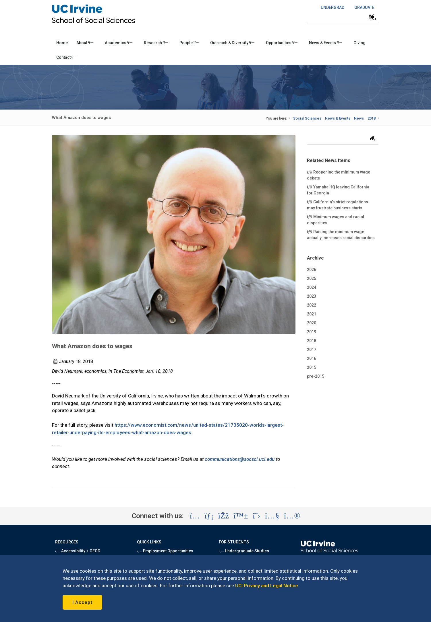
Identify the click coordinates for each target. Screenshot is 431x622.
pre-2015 (315, 376)
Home (62, 42)
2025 (311, 278)
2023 (311, 296)
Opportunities (281, 42)
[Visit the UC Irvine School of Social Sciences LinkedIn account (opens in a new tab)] (208, 516)
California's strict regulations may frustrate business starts (337, 204)
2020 (311, 323)
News (359, 118)
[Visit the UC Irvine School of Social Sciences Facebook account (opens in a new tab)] (223, 516)
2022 (311, 305)
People (189, 42)
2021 (311, 314)
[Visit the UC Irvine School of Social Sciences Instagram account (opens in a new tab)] (195, 516)
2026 (311, 269)
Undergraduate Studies (244, 551)
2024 (311, 287)
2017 (311, 349)
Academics (118, 42)
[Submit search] (372, 17)
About (84, 42)
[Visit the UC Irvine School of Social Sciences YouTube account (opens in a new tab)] (272, 516)
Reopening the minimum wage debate (338, 174)
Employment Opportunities (165, 551)
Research (156, 42)
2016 (311, 358)
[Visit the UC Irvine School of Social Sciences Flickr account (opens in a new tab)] (292, 516)
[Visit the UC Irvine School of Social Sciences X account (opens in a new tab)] (256, 516)
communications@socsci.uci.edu (240, 459)
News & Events (325, 42)
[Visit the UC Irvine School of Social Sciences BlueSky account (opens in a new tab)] (240, 516)
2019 (311, 331)
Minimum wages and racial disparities (335, 219)
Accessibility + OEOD (77, 551)
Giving (359, 42)
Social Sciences (307, 118)
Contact (66, 57)
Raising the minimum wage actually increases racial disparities (341, 234)
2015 (311, 367)
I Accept (82, 602)
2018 (372, 118)
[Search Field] (343, 17)
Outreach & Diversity (232, 42)
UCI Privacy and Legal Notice (266, 585)
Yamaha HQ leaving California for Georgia (338, 189)
